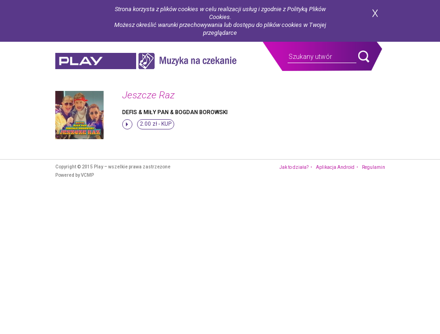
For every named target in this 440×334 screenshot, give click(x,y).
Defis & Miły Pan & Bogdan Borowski (175, 112)
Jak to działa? (294, 167)
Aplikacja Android (335, 167)
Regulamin (373, 167)
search (363, 57)
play (95, 61)
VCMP (87, 175)
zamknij (375, 13)
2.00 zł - (155, 124)
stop (127, 124)
